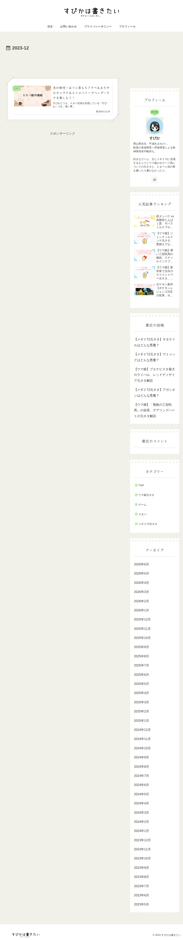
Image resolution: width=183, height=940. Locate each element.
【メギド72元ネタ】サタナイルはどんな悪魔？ (154, 342)
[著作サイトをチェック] (154, 179)
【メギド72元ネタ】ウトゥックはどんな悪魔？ (154, 357)
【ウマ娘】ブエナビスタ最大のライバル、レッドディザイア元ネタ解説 (154, 374)
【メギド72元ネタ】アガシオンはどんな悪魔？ (154, 392)
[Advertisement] (62, 62)
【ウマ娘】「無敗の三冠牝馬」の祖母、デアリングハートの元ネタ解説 (154, 410)
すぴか (154, 138)
